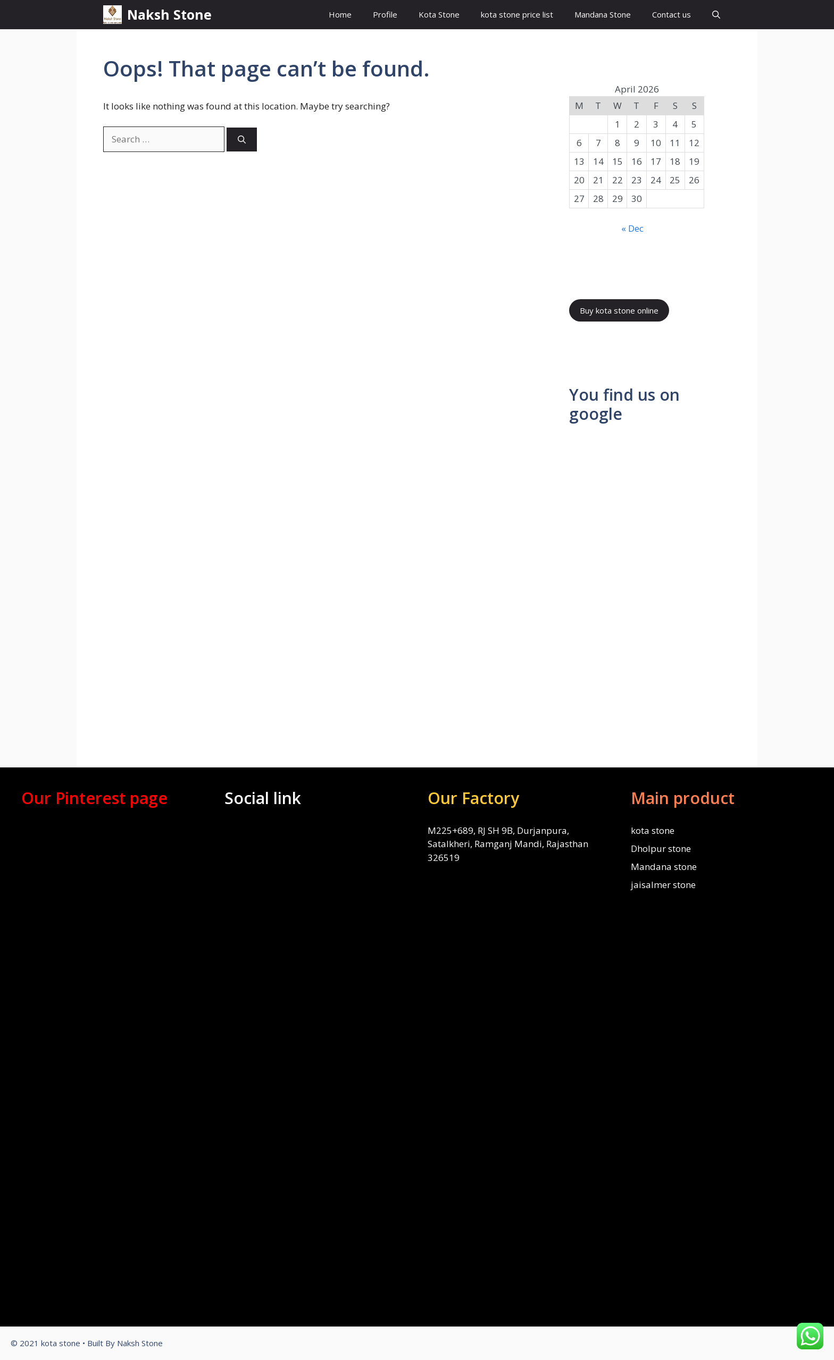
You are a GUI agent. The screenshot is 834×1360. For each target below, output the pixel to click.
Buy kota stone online (619, 310)
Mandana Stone (602, 14)
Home (340, 14)
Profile (385, 14)
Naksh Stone (169, 14)
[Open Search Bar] (716, 14)
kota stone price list (517, 14)
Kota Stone (439, 14)
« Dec (632, 228)
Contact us (671, 14)
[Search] (242, 139)
